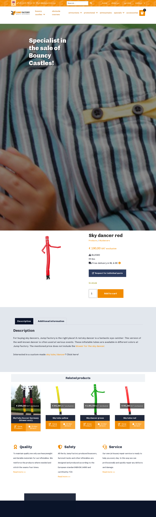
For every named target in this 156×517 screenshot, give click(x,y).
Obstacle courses (56, 15)
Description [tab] (24, 323)
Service (127, 4)
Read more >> (19, 474)
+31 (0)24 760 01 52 (28, 4)
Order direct (33, 430)
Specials (118, 15)
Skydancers (104, 243)
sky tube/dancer (55, 356)
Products (93, 243)
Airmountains (106, 15)
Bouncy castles (38, 15)
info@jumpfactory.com (51, 4)
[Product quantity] (93, 296)
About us (115, 4)
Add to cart (110, 295)
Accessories (132, 15)
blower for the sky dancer (90, 348)
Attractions (74, 15)
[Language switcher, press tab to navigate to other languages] (14, 4)
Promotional (89, 15)
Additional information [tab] (51, 323)
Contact (138, 4)
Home (104, 4)
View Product (18, 430)
